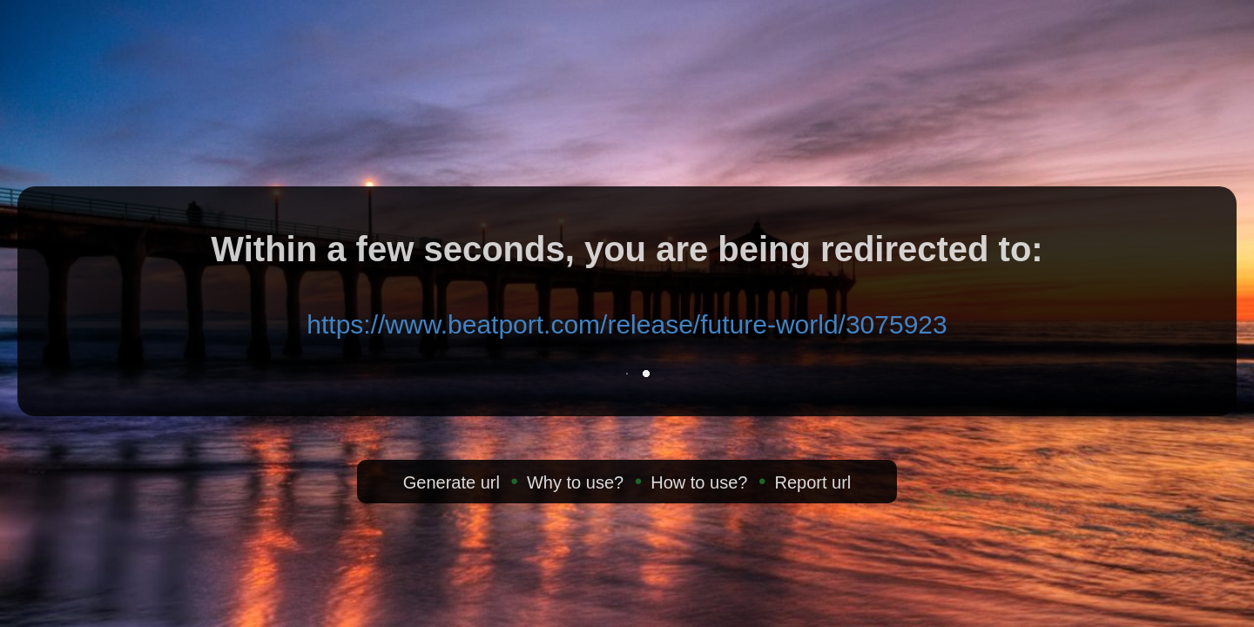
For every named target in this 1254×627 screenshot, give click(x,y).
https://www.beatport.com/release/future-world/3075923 (627, 324)
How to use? (699, 482)
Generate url (451, 482)
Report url (812, 482)
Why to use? (575, 482)
